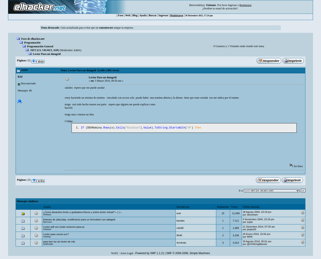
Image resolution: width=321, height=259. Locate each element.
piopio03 (251, 229)
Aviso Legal (126, 253)
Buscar (153, 15)
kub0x (77, 50)
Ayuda (143, 15)
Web (127, 15)
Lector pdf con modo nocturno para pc (63, 227)
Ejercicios (47, 222)
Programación (32, 42)
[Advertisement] (146, 150)
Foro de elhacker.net (32, 38)
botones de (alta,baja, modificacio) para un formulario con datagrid (79, 220)
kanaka (180, 221)
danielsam (252, 215)
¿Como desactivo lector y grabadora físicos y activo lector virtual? (78, 212)
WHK (179, 235)
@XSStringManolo (257, 244)
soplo (250, 222)
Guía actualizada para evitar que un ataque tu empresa (96, 27)
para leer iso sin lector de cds (59, 242)
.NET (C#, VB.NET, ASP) (44, 50)
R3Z (20, 76)
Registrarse (176, 15)
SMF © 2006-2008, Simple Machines (188, 253)
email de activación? (227, 8)
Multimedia (48, 244)
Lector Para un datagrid (47, 54)
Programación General (40, 46)
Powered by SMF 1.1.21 (149, 253)
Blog (135, 15)
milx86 (180, 228)
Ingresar (232, 5)
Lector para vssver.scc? (56, 234)
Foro (120, 15)
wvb (179, 213)
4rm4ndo (181, 243)
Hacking (46, 237)
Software (47, 215)
